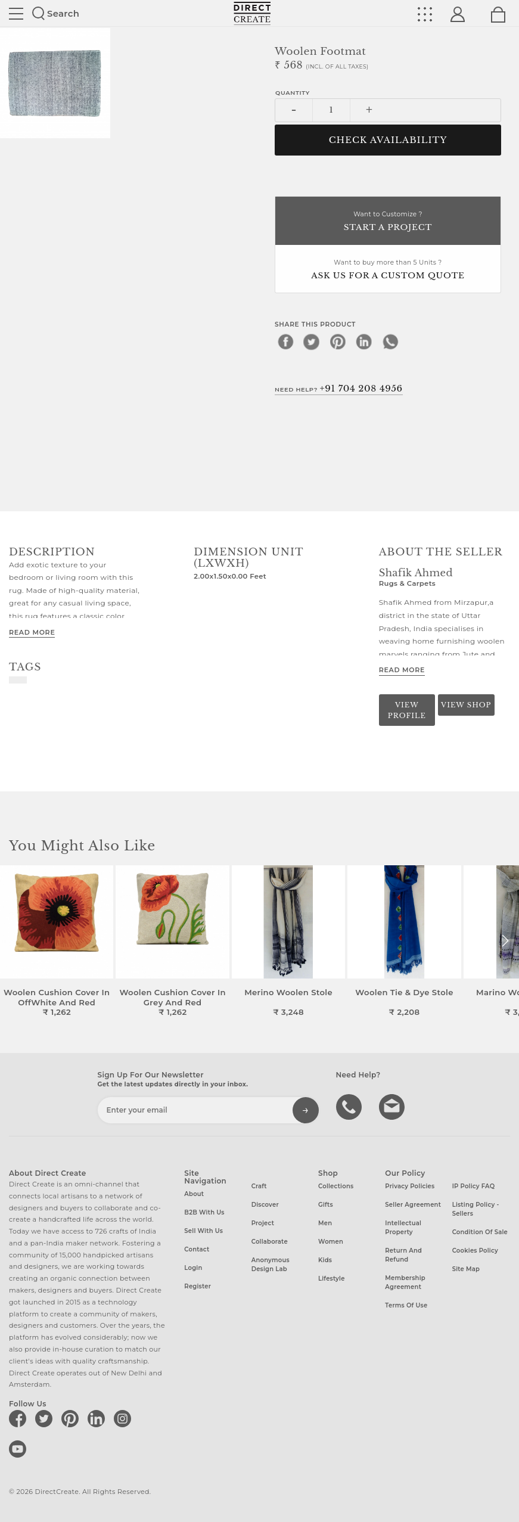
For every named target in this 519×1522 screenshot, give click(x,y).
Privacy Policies (409, 1186)
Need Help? (339, 388)
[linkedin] (364, 341)
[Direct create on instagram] (124, 1418)
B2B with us (204, 1212)
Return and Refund (403, 1255)
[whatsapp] (390, 341)
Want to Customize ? (388, 222)
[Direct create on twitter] (46, 1418)
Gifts (325, 1205)
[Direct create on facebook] (19, 1418)
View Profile (407, 710)
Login (193, 1268)
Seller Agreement (413, 1205)
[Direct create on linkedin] (98, 1418)
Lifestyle (331, 1278)
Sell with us (203, 1231)
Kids (325, 1260)
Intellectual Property (403, 1227)
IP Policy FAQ (473, 1186)
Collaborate (269, 1241)
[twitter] (311, 341)
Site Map (466, 1269)
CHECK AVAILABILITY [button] (388, 140)
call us (350, 1106)
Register (197, 1286)
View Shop (466, 705)
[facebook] (285, 341)
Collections (335, 1186)
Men (325, 1223)
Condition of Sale (480, 1232)
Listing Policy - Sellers (475, 1209)
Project (262, 1223)
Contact (196, 1249)
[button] (505, 941)
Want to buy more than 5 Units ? (388, 270)
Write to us (393, 1106)
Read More (32, 632)
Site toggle (16, 14)
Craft (259, 1186)
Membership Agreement (405, 1282)
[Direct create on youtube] (19, 1448)
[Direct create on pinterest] (72, 1418)
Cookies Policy (475, 1250)
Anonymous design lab (270, 1264)
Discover (265, 1205)
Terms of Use (406, 1305)
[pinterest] (338, 341)
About (194, 1194)
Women (330, 1241)
